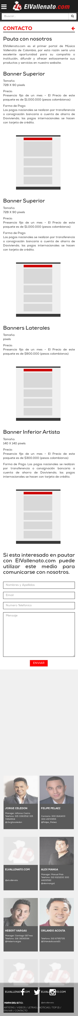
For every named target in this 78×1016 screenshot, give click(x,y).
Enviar (39, 663)
